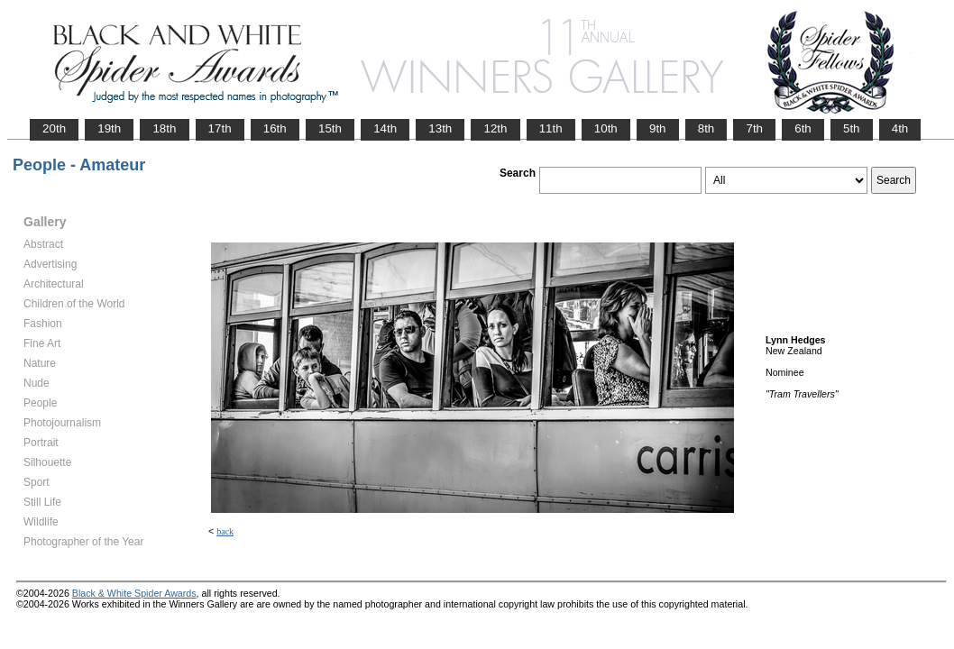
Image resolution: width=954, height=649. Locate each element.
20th (54, 128)
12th (495, 128)
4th (900, 128)
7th (754, 128)
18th (164, 128)
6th (802, 128)
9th (657, 128)
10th (606, 128)
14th (385, 128)
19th (109, 128)
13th (440, 128)
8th (706, 128)
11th (551, 128)
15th (330, 128)
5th (851, 128)
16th (275, 128)
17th (220, 128)
